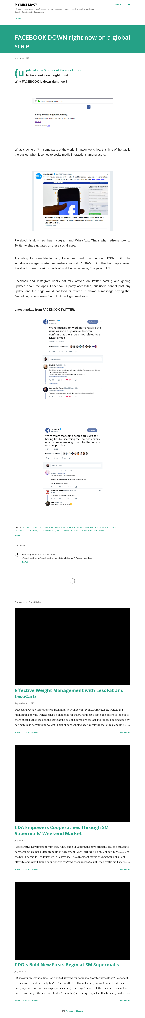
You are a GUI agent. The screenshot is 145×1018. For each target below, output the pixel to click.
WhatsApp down (96, 530)
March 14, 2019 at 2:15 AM (44, 554)
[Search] (118, 4)
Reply (25, 561)
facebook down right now (51, 527)
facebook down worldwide (103, 527)
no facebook (80, 530)
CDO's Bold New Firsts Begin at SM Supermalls (67, 965)
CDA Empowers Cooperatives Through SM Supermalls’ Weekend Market (62, 830)
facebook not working (26, 530)
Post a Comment (31, 732)
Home (18, 18)
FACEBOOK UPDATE (46, 530)
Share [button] (17, 535)
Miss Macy (26, 554)
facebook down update (77, 527)
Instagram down (64, 530)
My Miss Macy (26, 4)
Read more (125, 732)
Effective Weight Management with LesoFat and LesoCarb (69, 693)
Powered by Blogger (72, 1011)
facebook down (29, 527)
